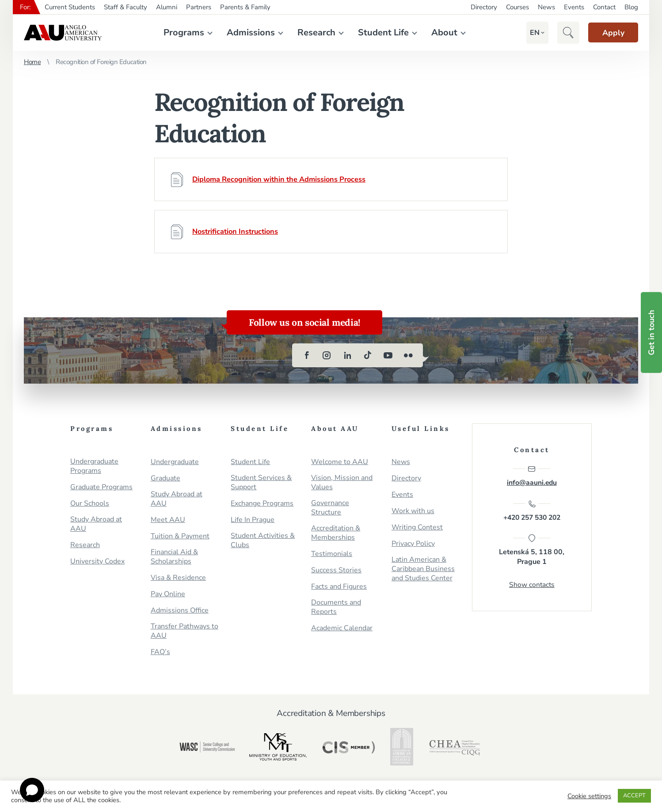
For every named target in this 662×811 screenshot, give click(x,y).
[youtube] (388, 355)
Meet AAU (168, 520)
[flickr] (408, 355)
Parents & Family (245, 7)
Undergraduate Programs (94, 466)
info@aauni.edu (531, 476)
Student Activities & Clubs (263, 540)
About (440, 32)
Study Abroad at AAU (96, 524)
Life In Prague (252, 520)
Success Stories (336, 570)
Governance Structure (330, 508)
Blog (631, 7)
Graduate (165, 478)
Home (32, 61)
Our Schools (89, 503)
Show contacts (532, 588)
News (546, 7)
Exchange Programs (262, 503)
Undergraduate (175, 462)
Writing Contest (417, 527)
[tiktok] (367, 355)
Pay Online (168, 594)
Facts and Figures (339, 586)
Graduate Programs (101, 487)
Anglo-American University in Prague (63, 33)
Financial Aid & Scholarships (174, 557)
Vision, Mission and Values (342, 482)
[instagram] (327, 355)
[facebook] (306, 355)
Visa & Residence (178, 578)
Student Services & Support (261, 482)
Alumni (166, 7)
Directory (484, 7)
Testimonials (331, 554)
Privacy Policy (413, 543)
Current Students (70, 7)
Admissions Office (180, 610)
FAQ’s (160, 652)
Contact (604, 7)
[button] (527, 33)
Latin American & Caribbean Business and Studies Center (423, 569)
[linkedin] (347, 355)
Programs (180, 32)
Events (574, 7)
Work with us (413, 511)
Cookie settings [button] (589, 796)
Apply (609, 32)
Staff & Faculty (125, 7)
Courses (517, 7)
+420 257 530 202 (531, 512)
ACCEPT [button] (634, 796)
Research (312, 32)
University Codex (97, 561)
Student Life (379, 32)
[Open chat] (32, 790)
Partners (198, 7)
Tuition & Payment (180, 536)
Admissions (247, 32)
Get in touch (651, 332)
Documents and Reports (336, 607)
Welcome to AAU (339, 462)
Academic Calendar (342, 628)
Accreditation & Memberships (335, 533)
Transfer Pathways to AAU (184, 631)
